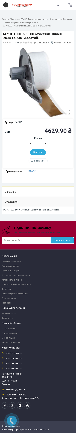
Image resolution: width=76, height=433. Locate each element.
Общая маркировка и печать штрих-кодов (20, 22)
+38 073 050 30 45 (11, 368)
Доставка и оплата (10, 266)
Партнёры (6, 303)
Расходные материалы (38, 19)
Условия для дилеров (12, 280)
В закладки (39, 161)
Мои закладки (8, 338)
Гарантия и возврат (11, 270)
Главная (5, 19)
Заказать (38, 152)
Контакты (6, 289)
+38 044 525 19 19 (11, 353)
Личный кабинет (9, 328)
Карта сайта (7, 318)
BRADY (32, 171)
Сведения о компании (11, 261)
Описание (10, 192)
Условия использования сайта (16, 275)
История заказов (10, 333)
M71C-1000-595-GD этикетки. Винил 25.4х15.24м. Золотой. (27, 26)
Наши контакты (9, 313)
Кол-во (38, 138)
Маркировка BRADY (18, 19)
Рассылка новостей (11, 342)
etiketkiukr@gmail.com (14, 389)
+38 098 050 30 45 (11, 363)
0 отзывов (42, 42)
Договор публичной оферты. (15, 293)
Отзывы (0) (11, 201)
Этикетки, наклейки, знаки (61, 19)
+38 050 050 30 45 (11, 358)
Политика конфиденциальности (16, 284)
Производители (9, 298)
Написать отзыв (62, 42)
